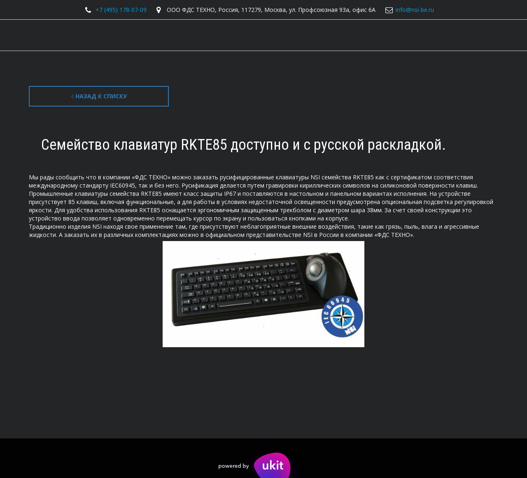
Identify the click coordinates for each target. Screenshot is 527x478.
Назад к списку (99, 96)
